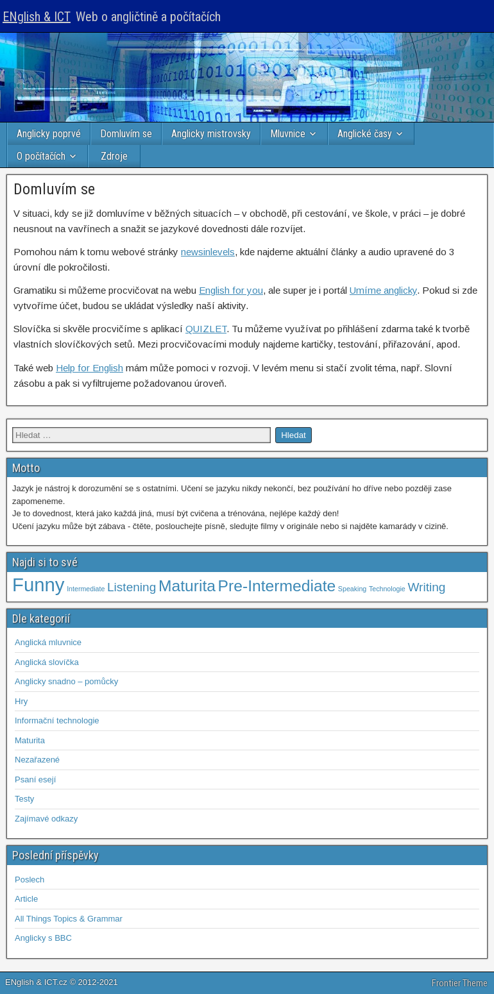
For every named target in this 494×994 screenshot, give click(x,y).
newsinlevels (208, 251)
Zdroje (114, 156)
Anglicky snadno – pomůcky (66, 681)
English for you (231, 290)
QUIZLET (205, 328)
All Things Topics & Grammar (69, 918)
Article (26, 899)
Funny (38, 584)
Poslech (29, 879)
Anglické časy (364, 134)
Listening (131, 587)
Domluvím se (126, 134)
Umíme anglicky (383, 290)
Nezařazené (37, 759)
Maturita (187, 585)
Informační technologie (57, 720)
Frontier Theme (460, 983)
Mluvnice (287, 134)
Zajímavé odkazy (46, 818)
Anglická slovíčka (47, 662)
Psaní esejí (35, 779)
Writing (426, 587)
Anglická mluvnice (48, 642)
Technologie (387, 589)
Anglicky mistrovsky (211, 134)
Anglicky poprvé (49, 134)
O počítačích (41, 156)
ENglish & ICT (37, 16)
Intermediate (86, 589)
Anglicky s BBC (43, 938)
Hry (21, 701)
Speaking (352, 589)
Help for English (89, 367)
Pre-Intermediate (277, 585)
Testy (24, 799)
